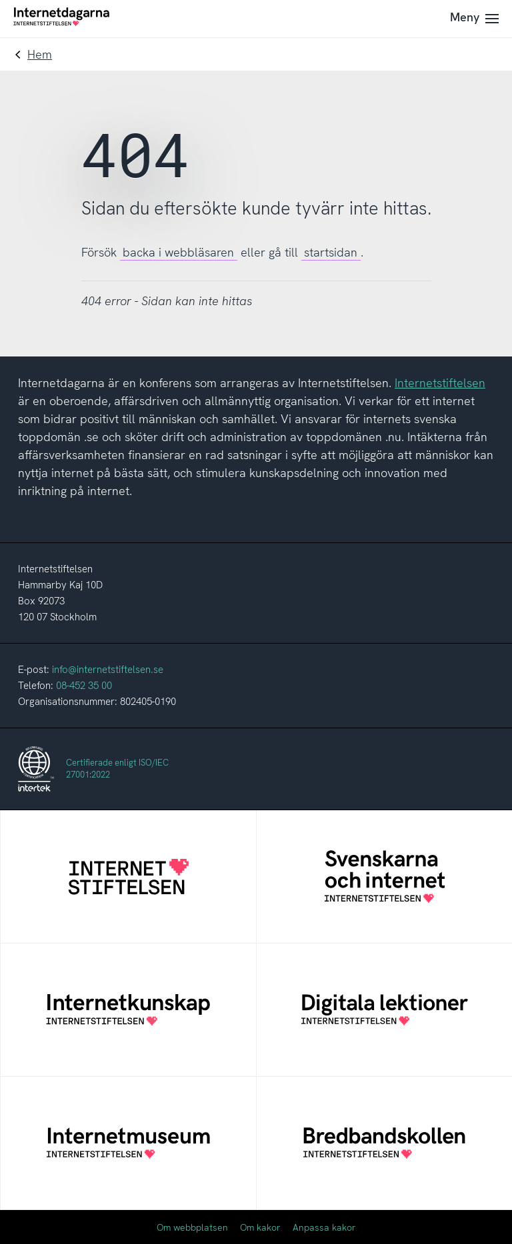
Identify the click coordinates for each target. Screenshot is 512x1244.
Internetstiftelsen (440, 382)
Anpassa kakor (324, 1227)
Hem (39, 54)
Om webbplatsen (192, 1227)
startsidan (330, 252)
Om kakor (260, 1227)
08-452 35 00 (84, 685)
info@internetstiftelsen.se (107, 669)
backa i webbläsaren (178, 252)
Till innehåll (0, 0)
